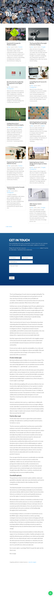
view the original (32, 562)
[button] (50, 593)
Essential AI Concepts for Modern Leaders (14, 44)
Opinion (43, 125)
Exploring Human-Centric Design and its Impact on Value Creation (38, 164)
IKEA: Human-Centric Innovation (36, 204)
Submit (11, 278)
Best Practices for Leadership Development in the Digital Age (15, 83)
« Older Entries (8, 226)
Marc (9, 47)
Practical (20, 47)
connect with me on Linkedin (33, 248)
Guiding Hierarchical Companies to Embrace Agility (15, 124)
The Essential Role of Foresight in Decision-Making (38, 44)
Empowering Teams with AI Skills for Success (14, 162)
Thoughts (43, 47)
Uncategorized (10, 88)
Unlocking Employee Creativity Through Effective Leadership (38, 122)
